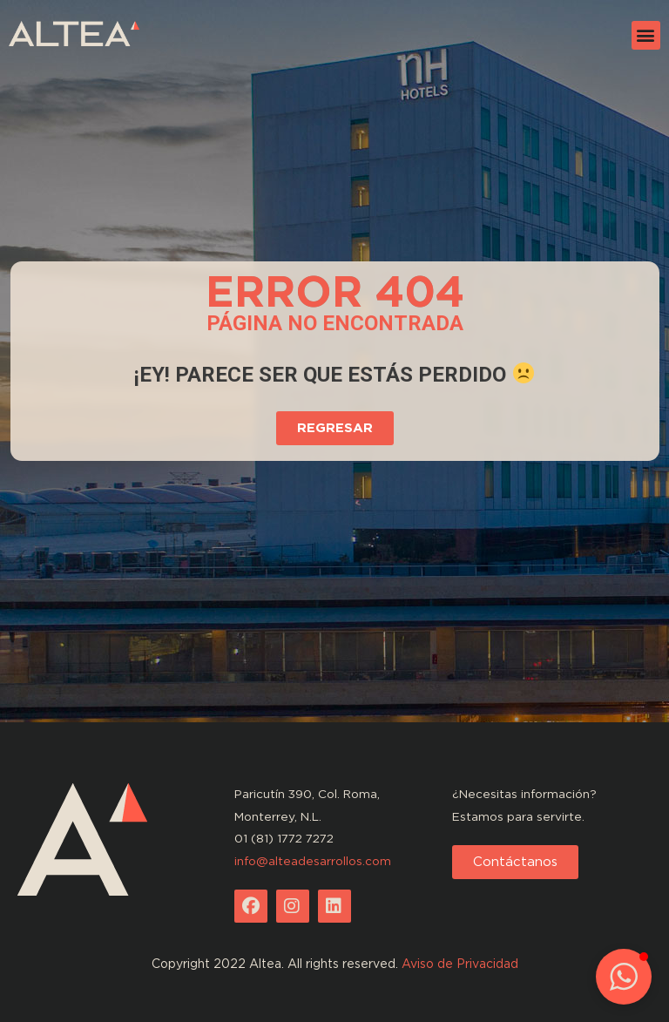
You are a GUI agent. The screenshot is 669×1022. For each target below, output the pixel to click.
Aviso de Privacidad (460, 964)
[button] (646, 35)
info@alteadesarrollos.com (312, 861)
